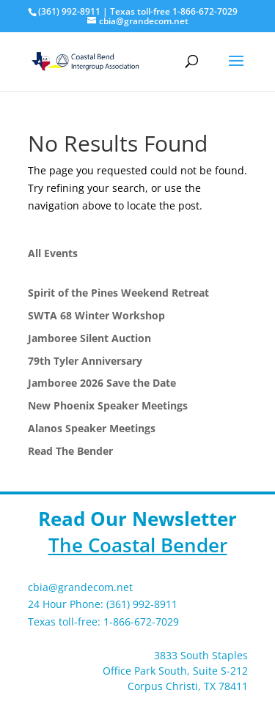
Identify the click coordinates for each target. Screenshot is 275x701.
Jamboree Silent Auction (89, 338)
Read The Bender (70, 451)
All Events (53, 253)
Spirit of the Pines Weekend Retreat (118, 293)
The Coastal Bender (137, 545)
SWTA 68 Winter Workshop (96, 315)
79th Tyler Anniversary (85, 361)
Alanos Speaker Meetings (91, 428)
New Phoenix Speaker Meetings (108, 405)
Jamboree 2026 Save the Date (102, 383)
